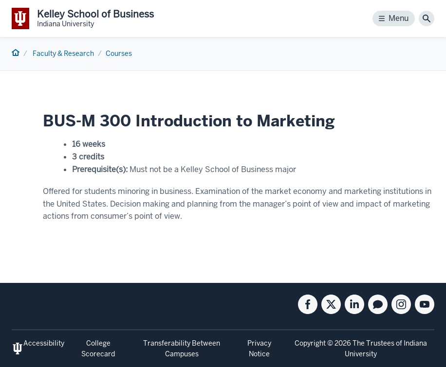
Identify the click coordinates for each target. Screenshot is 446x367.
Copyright (310, 343)
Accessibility (43, 343)
